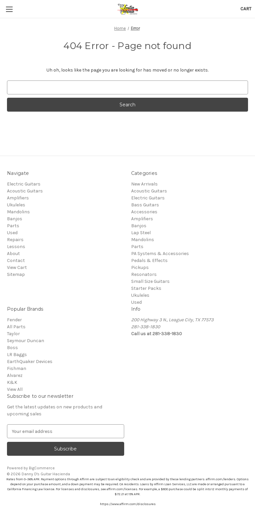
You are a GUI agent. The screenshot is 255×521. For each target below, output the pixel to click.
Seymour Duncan (25, 340)
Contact (16, 260)
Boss (12, 347)
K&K (12, 382)
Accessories (144, 212)
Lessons (16, 246)
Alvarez (15, 375)
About (13, 253)
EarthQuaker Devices (29, 361)
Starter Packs (146, 288)
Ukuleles (16, 205)
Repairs (15, 239)
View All (15, 389)
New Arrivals (144, 184)
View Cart (17, 267)
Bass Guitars (145, 205)
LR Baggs (17, 354)
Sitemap (16, 274)
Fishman (16, 368)
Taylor (13, 334)
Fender (14, 320)
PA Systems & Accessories (160, 253)
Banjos (14, 219)
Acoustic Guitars (25, 191)
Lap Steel (141, 232)
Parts (13, 226)
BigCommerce (42, 468)
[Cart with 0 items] (246, 9)
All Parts (16, 327)
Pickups (140, 267)
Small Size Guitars (150, 281)
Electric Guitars (24, 184)
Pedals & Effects (149, 260)
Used (12, 232)
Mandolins (18, 212)
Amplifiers (18, 198)
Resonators (144, 274)
